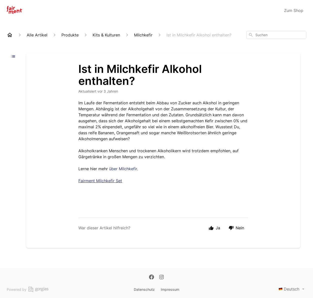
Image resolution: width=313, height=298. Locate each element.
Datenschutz (144, 289)
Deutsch (292, 289)
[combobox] (276, 35)
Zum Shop (293, 10)
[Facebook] (152, 277)
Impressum (170, 289)
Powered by (27, 289)
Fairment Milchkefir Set (100, 180)
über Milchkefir (123, 168)
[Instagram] (161, 277)
